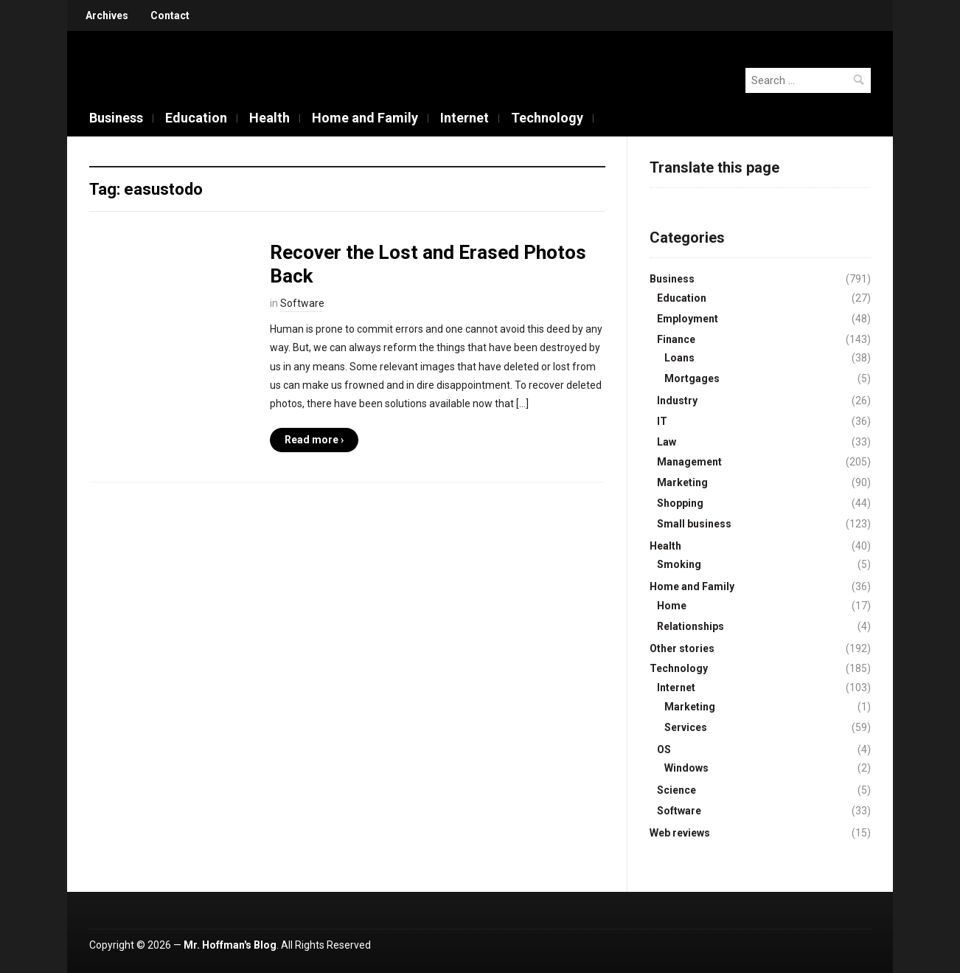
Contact (169, 15)
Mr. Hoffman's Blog (230, 945)
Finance (676, 339)
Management (689, 462)
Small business (694, 524)
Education (196, 117)
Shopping (680, 503)
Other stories (682, 648)
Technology (547, 117)
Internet (464, 117)
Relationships (690, 626)
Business (116, 117)
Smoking (679, 564)
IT (662, 421)
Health (269, 117)
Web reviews (680, 833)
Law (666, 442)
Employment (687, 319)
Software (302, 303)
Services (685, 727)
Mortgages (692, 378)
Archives (107, 15)
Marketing (682, 482)
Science (676, 790)
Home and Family (365, 117)
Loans (679, 358)
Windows (686, 768)
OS (664, 749)
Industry (677, 400)
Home (671, 606)
